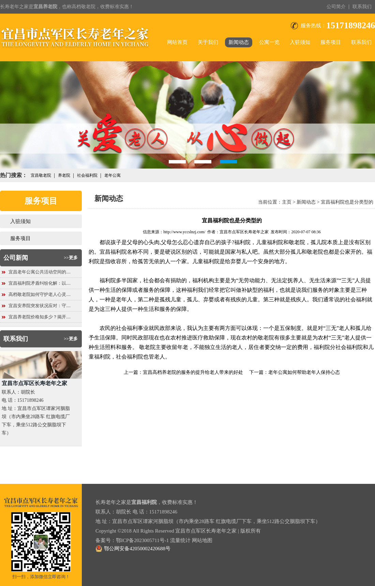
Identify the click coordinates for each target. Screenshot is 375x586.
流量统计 (180, 540)
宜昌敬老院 (41, 175)
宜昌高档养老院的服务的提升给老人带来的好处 (193, 372)
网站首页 (177, 42)
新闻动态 (238, 42)
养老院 (64, 175)
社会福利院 (87, 175)
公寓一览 (269, 42)
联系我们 (362, 6)
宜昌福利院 (113, 252)
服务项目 (330, 42)
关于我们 (208, 42)
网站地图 (202, 540)
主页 (286, 202)
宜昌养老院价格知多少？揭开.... (40, 316)
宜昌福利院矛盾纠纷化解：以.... (40, 283)
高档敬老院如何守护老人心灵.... (40, 294)
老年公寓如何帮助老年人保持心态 (304, 372)
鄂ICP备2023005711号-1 (142, 540)
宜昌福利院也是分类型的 (347, 202)
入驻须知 (300, 42)
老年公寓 (112, 175)
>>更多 (71, 257)
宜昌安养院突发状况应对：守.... (40, 305)
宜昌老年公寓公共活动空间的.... (40, 271)
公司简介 (336, 6)
